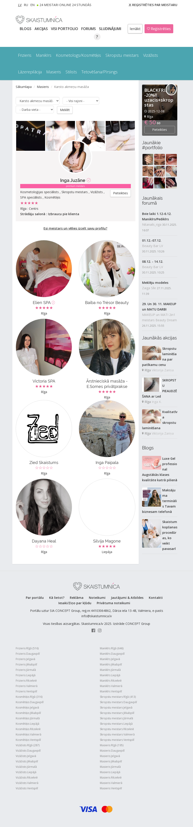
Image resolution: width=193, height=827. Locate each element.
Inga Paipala (107, 462)
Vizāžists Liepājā (26, 772)
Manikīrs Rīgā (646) (111, 648)
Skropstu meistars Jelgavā (116, 707)
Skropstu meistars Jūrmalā (116, 718)
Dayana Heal (44, 540)
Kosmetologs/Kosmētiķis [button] (78, 55)
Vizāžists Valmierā (27, 783)
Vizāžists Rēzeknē (27, 777)
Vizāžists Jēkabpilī (27, 761)
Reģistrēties (159, 28)
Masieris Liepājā (110, 772)
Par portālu (35, 597)
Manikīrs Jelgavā (110, 659)
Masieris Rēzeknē (111, 777)
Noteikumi (97, 597)
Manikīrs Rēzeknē (111, 680)
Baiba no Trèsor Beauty (107, 302)
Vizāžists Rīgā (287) (27, 745)
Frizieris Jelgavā (25, 659)
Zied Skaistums (43, 462)
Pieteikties (120, 193)
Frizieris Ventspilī (26, 691)
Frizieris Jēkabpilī (26, 664)
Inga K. (157, 402)
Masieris (43, 87)
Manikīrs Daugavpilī (112, 653)
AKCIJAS (42, 28)
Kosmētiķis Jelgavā (27, 707)
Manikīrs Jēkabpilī (111, 664)
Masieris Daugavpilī (112, 750)
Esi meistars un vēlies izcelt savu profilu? (75, 228)
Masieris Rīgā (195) (111, 745)
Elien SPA (44, 302)
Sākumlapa (24, 87)
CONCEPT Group (137, 623)
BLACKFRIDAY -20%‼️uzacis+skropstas (159, 97)
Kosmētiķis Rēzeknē (28, 729)
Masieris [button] (53, 71)
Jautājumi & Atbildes (127, 597)
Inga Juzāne (72, 180)
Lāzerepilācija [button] (30, 71)
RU (26, 5)
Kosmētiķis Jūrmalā (28, 718)
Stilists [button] (71, 71)
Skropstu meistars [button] (122, 55)
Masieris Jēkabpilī (111, 761)
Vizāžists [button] (150, 55)
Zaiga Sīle (149, 288)
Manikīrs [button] (43, 55)
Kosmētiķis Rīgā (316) (29, 696)
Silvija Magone (107, 540)
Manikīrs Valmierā (111, 686)
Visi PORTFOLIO (65, 28)
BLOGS (26, 28)
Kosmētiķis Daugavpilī (30, 702)
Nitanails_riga (151, 224)
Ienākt (135, 28)
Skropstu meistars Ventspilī (117, 740)
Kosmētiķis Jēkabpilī (28, 713)
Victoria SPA (44, 380)
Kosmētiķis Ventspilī (28, 740)
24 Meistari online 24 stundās (65, 5)
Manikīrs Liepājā (110, 675)
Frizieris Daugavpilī (28, 653)
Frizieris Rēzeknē (26, 680)
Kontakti (156, 597)
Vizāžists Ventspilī (27, 788)
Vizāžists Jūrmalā (26, 766)
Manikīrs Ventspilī (111, 691)
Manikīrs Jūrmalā (110, 670)
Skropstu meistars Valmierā (117, 734)
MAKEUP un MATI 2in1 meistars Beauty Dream (159, 317)
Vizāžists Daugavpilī (28, 750)
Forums (89, 28)
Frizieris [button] (24, 55)
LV (20, 5)
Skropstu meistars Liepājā (116, 723)
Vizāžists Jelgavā (26, 756)
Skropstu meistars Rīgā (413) (118, 696)
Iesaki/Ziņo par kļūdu (74, 603)
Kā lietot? (56, 597)
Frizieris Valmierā (26, 686)
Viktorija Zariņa (163, 370)
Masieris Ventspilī (111, 788)
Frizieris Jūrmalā (26, 670)
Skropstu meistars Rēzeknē (117, 729)
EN (32, 5)
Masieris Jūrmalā (110, 766)
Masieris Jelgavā (110, 756)
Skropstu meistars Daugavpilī (118, 702)
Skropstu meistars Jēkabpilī (117, 713)
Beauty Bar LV (152, 246)
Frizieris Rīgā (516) (27, 648)
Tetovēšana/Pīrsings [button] (99, 71)
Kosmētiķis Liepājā (27, 723)
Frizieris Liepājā (25, 675)
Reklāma (76, 597)
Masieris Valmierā (111, 783)
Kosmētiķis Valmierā (28, 734)
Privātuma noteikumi (113, 603)
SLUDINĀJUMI (110, 28)
